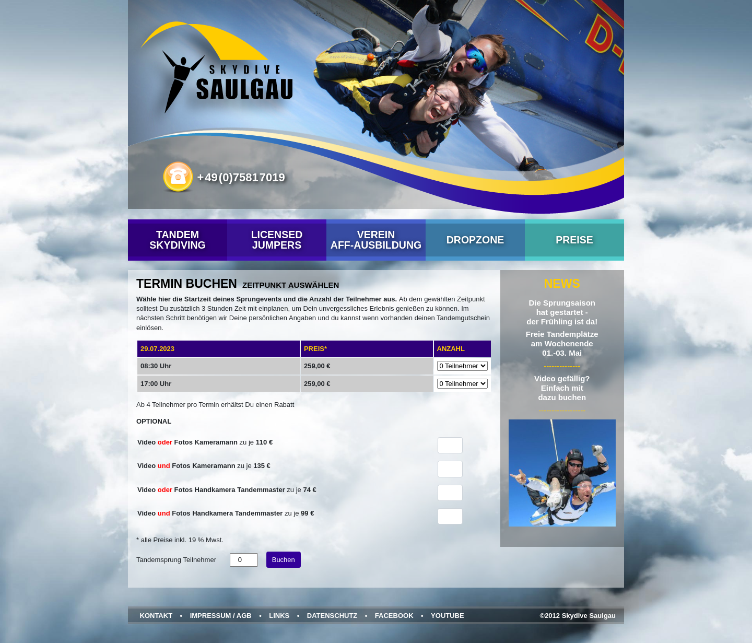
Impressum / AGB (221, 615)
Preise (574, 239)
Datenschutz (332, 615)
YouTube (447, 615)
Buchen (283, 560)
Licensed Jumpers (277, 240)
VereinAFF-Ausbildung (376, 240)
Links (279, 615)
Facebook (394, 615)
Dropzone (475, 239)
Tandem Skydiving (177, 240)
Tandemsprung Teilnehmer (176, 560)
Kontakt (156, 615)
